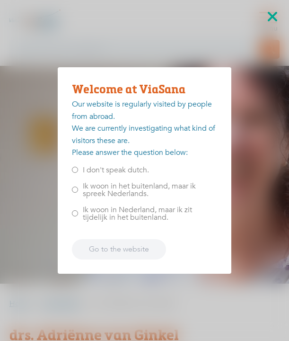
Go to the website (119, 249)
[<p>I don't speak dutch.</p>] (75, 170)
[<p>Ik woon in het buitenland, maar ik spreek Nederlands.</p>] (75, 190)
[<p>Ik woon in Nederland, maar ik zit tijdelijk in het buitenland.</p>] (75, 213)
